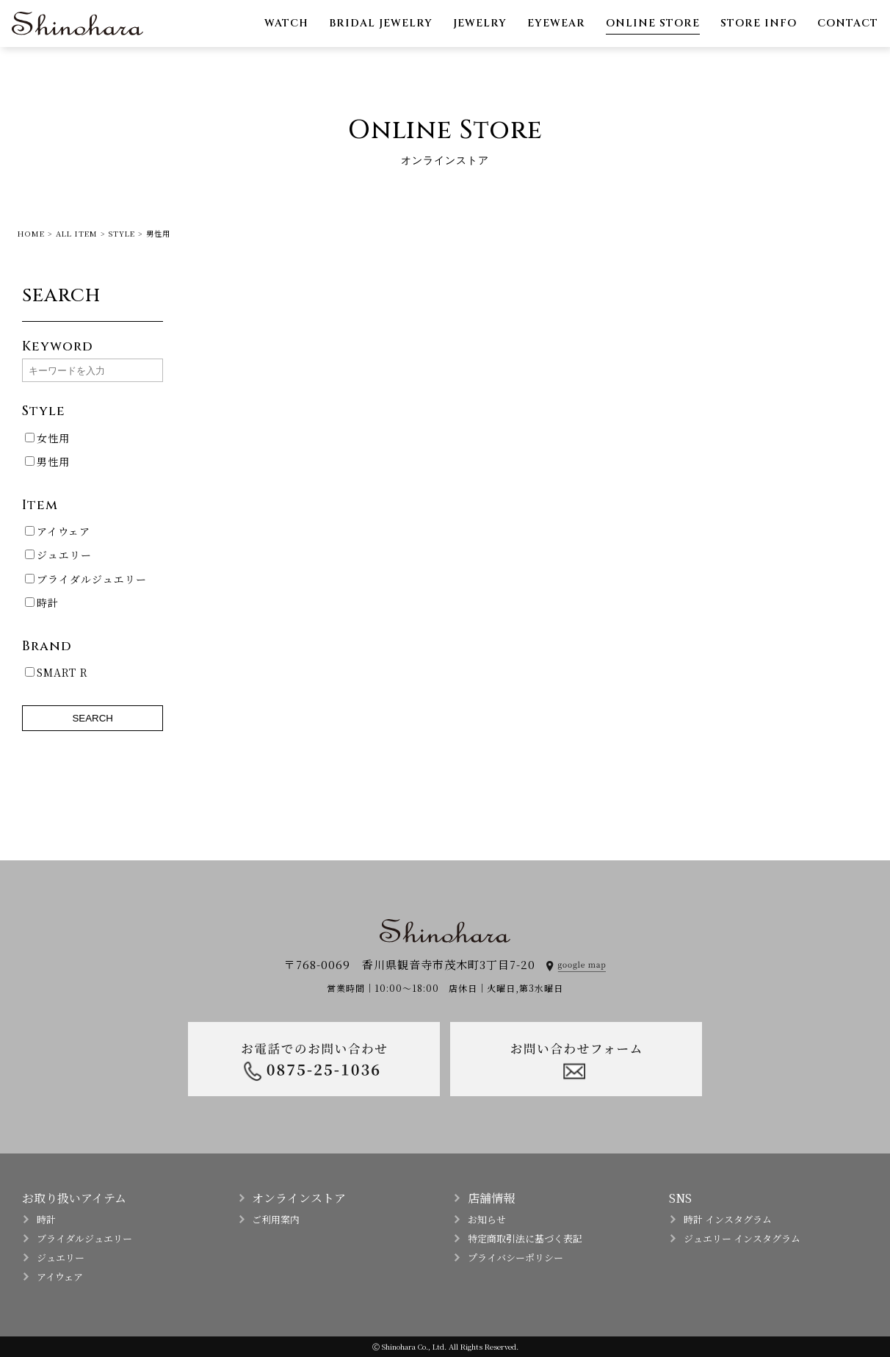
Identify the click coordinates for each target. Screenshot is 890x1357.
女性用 (47, 438)
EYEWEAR (556, 23)
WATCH (286, 23)
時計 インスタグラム (728, 1219)
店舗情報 (491, 1197)
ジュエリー (58, 554)
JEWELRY (480, 23)
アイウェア (57, 531)
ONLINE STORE (653, 23)
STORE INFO (758, 23)
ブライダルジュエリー (86, 579)
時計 (42, 602)
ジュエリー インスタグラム (742, 1238)
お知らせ (487, 1219)
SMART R (56, 672)
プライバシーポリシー (515, 1257)
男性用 (47, 461)
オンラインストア (299, 1197)
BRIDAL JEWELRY (381, 23)
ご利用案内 (276, 1219)
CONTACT (847, 23)
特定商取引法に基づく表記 (525, 1238)
